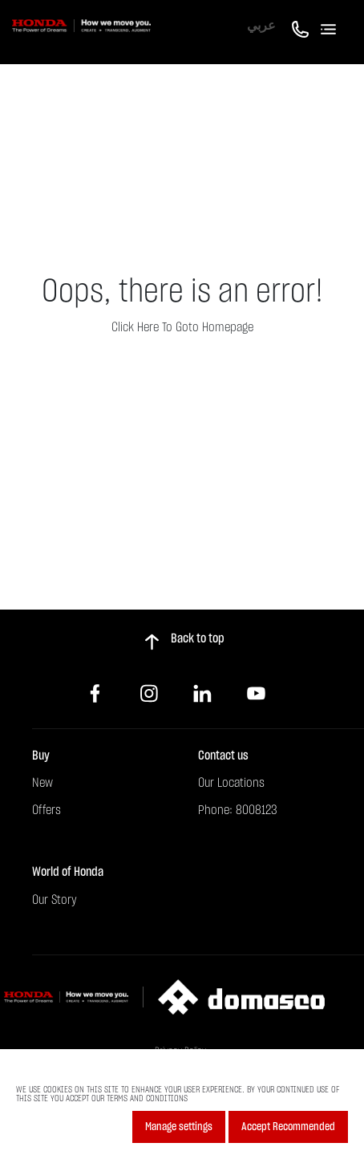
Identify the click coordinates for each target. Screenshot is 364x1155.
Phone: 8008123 (237, 810)
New (42, 782)
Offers (46, 810)
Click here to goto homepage (182, 327)
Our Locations (231, 782)
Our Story (54, 900)
